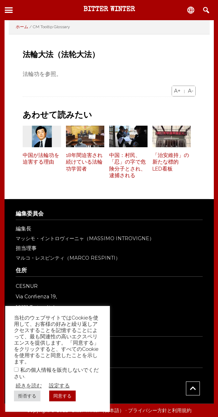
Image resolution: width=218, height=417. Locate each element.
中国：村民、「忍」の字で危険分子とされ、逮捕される (127, 165)
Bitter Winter (109, 9)
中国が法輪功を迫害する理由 (41, 158)
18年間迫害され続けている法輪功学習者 (84, 162)
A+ (177, 91)
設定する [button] (59, 385)
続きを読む (29, 385)
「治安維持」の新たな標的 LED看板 (170, 162)
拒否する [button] (27, 396)
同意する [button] (62, 396)
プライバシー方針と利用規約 (159, 410)
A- (190, 91)
